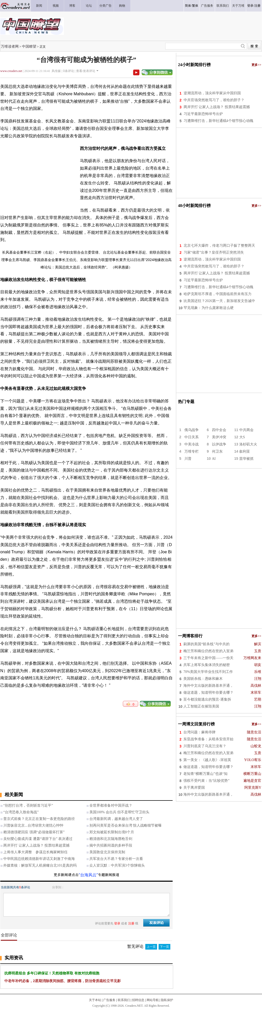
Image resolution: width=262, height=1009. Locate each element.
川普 (188, 459)
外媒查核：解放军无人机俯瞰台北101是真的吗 (40, 865)
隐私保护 (167, 1000)
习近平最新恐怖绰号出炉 (203, 114)
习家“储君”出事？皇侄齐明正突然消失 (214, 252)
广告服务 (109, 1000)
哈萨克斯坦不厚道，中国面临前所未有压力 (218, 294)
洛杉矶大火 (248, 444)
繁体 (195, 5)
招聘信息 (138, 1000)
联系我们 (124, 1000)
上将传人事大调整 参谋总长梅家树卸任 (35, 852)
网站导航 (153, 1000)
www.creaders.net (11, 71)
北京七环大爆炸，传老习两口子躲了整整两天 (219, 245)
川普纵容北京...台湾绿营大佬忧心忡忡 (33, 825)
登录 (250, 5)
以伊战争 (219, 444)
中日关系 (191, 437)
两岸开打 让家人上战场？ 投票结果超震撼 (36, 845)
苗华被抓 (246, 459)
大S (242, 437)
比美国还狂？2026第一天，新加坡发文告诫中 (219, 301)
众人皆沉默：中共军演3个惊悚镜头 (117, 865)
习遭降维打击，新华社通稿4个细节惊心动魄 (218, 121)
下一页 (164, 947)
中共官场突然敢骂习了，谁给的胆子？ (214, 100)
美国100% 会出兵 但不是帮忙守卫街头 (119, 812)
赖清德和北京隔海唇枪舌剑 (110, 839)
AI (214, 459)
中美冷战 (191, 444)
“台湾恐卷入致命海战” (21, 812)
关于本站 (95, 1000)
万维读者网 (10, 46)
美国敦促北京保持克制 (107, 852)
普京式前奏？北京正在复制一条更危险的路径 (39, 819)
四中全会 (219, 430)
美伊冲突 (219, 437)
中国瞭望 (29, 46)
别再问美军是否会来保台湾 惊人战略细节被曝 (125, 825)
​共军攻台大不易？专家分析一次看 (116, 859)
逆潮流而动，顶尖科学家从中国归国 (212, 93)
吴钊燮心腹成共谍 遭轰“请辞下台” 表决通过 (38, 839)
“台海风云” (88, 875)
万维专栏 (191, 451)
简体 (188, 5)
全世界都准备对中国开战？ (110, 805)
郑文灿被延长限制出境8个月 (111, 832)
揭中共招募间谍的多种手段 (110, 845)
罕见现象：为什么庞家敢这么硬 (209, 308)
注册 (257, 5)
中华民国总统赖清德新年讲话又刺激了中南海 (39, 859)
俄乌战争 (191, 430)
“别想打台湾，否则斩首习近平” (28, 805)
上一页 (151, 947)
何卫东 (217, 451)
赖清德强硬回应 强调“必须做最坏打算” (34, 832)
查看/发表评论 (85, 71)
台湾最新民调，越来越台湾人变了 (116, 819)
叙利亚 (244, 451)
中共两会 (246, 430)
